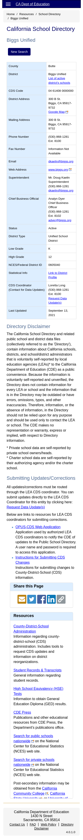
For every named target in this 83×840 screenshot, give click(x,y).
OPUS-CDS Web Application (37, 527)
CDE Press (22, 712)
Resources (26, 14)
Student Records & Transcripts (38, 670)
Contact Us (17, 824)
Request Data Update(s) (26, 507)
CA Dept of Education (33, 4)
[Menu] (8, 4)
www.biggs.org (58, 169)
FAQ (33, 824)
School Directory (50, 14)
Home (11, 14)
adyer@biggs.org (59, 220)
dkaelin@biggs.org (60, 161)
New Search (19, 52)
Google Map (56, 111)
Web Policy (48, 824)
